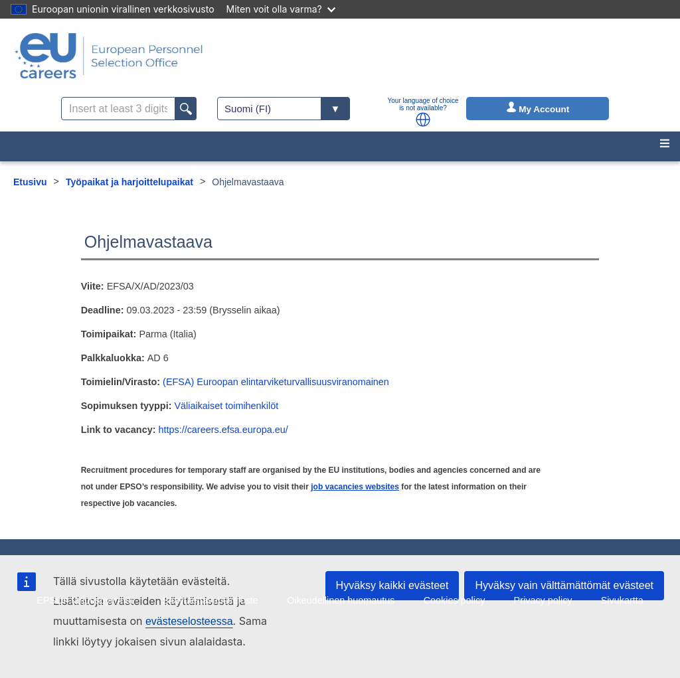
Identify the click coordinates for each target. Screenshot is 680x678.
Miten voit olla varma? (280, 9)
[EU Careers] (109, 55)
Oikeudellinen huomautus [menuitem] (340, 600)
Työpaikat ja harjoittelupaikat (129, 182)
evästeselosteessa (189, 621)
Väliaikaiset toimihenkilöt (226, 405)
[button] (423, 119)
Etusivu (30, 182)
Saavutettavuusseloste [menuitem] (210, 600)
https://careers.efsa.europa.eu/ (223, 429)
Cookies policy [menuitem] (454, 600)
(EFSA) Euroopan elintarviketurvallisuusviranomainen (276, 382)
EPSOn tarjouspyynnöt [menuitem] (85, 600)
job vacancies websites (355, 486)
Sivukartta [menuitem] (622, 600)
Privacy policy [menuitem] (543, 600)
